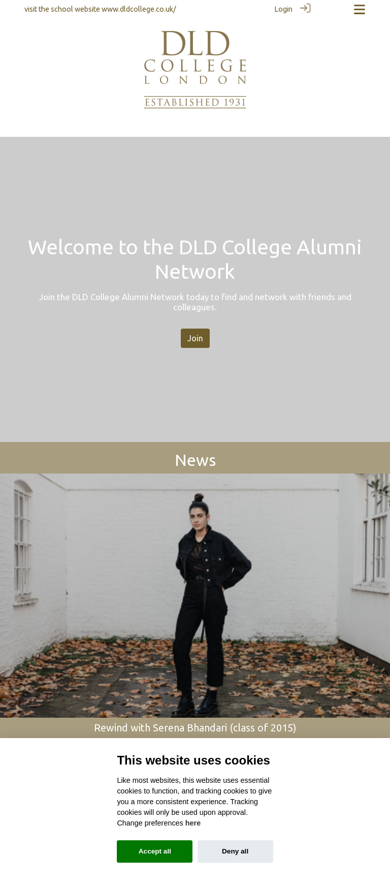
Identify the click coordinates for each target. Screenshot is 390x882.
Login (283, 9)
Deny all (235, 851)
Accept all (155, 851)
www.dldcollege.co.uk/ (139, 9)
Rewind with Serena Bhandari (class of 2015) (195, 727)
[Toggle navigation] (359, 9)
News (195, 460)
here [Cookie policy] (193, 823)
